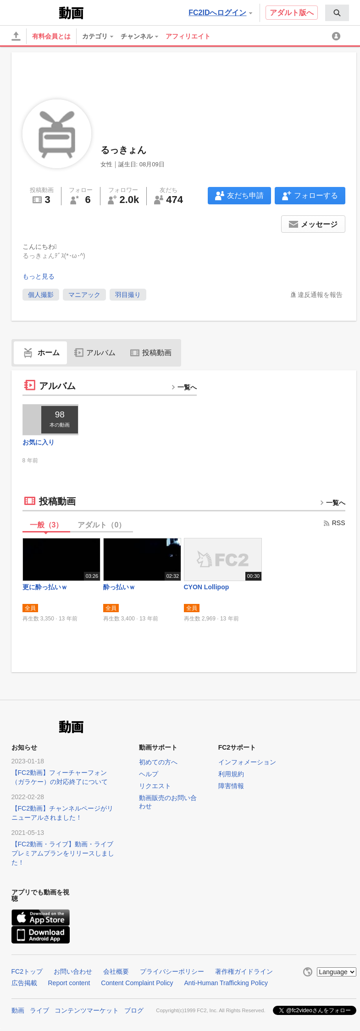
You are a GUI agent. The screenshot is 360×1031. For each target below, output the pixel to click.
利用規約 (231, 774)
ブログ (134, 1010)
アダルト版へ (292, 12)
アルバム (95, 352)
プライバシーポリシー (172, 971)
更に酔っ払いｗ (44, 587)
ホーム (40, 352)
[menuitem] (337, 13)
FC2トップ (27, 971)
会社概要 (116, 971)
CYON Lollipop (206, 587)
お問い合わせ (73, 971)
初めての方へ (158, 762)
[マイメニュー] (337, 36)
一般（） (46, 525)
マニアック (84, 294)
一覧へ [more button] (184, 387)
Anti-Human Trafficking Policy (226, 983)
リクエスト (155, 786)
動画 (17, 1010)
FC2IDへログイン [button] (220, 12)
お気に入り (38, 442)
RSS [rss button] (334, 522)
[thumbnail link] (50, 420)
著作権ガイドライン (244, 971)
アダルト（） (102, 525)
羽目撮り (128, 294)
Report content (69, 983)
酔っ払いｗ (119, 587)
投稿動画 (151, 352)
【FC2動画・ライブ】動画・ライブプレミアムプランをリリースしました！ (62, 853)
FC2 (34, 12)
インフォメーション (247, 762)
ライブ (39, 1010)
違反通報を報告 (320, 294)
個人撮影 (41, 294)
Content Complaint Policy (137, 983)
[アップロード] (16, 36)
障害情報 (231, 786)
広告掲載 (24, 983)
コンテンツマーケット (87, 1010)
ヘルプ (148, 774)
